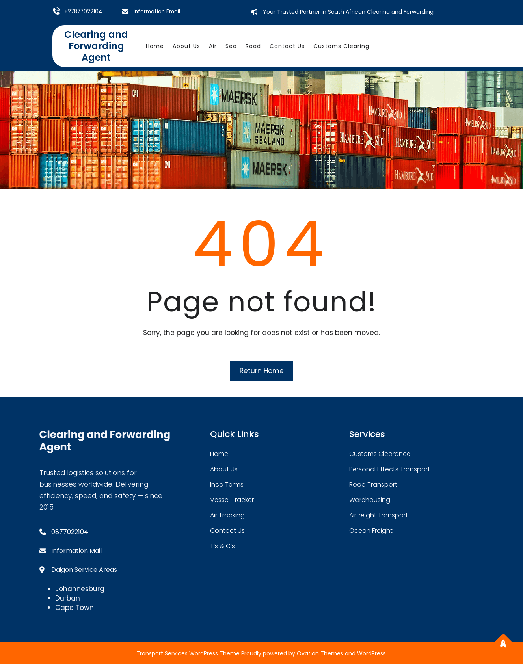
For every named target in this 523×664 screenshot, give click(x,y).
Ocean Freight (371, 530)
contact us (227, 530)
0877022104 (69, 531)
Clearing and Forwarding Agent (96, 45)
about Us (224, 468)
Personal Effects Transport (389, 468)
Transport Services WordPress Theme (188, 653)
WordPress (371, 653)
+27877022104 (84, 11)
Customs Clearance (380, 453)
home (219, 453)
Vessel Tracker (232, 499)
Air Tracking (227, 514)
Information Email (158, 11)
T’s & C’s (222, 545)
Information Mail (76, 550)
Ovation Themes (320, 653)
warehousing (369, 499)
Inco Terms (227, 484)
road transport (373, 484)
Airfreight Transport (378, 514)
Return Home (262, 370)
